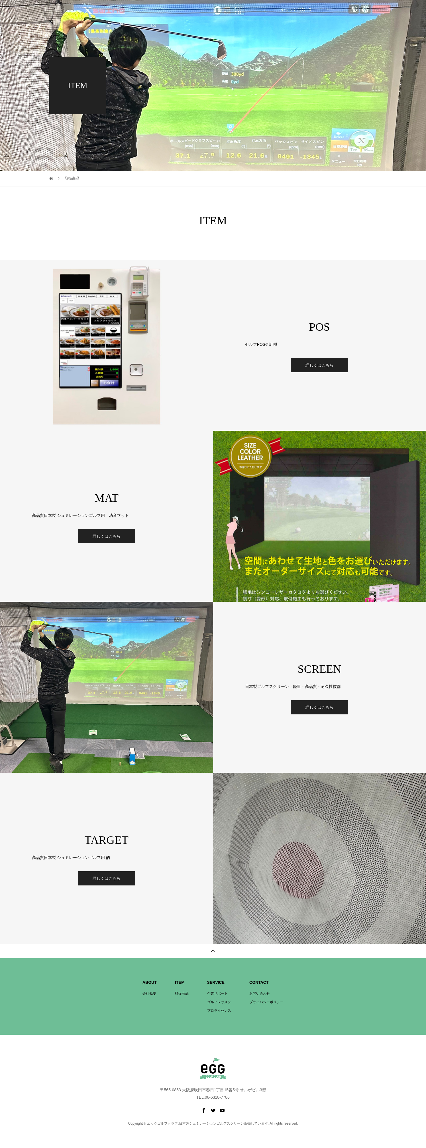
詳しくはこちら (319, 365)
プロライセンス (311, 14)
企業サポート (281, 14)
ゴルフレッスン (341, 14)
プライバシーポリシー (266, 1002)
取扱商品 (257, 14)
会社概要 (237, 14)
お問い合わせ (370, 14)
